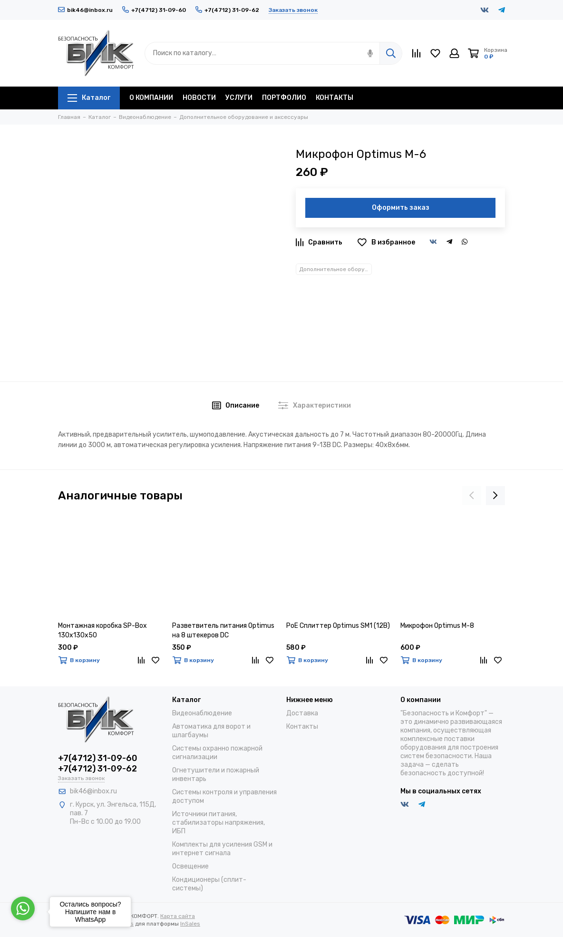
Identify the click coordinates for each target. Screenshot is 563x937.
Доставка (302, 713)
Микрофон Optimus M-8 (437, 626)
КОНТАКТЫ (334, 98)
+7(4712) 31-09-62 (227, 10)
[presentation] (471, 495)
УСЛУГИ (238, 98)
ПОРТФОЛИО (284, 98)
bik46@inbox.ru (85, 10)
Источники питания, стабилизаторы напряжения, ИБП (218, 822)
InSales (190, 923)
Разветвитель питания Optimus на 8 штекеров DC (223, 630)
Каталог (89, 98)
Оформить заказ (400, 208)
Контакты (302, 726)
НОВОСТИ (199, 98)
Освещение (190, 866)
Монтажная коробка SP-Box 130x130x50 (102, 630)
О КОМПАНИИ (151, 98)
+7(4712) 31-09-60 (154, 10)
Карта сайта (177, 916)
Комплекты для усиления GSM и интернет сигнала (222, 848)
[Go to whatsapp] (23, 908)
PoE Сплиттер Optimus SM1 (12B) (338, 626)
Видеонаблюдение (202, 713)
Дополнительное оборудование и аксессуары (335, 269)
